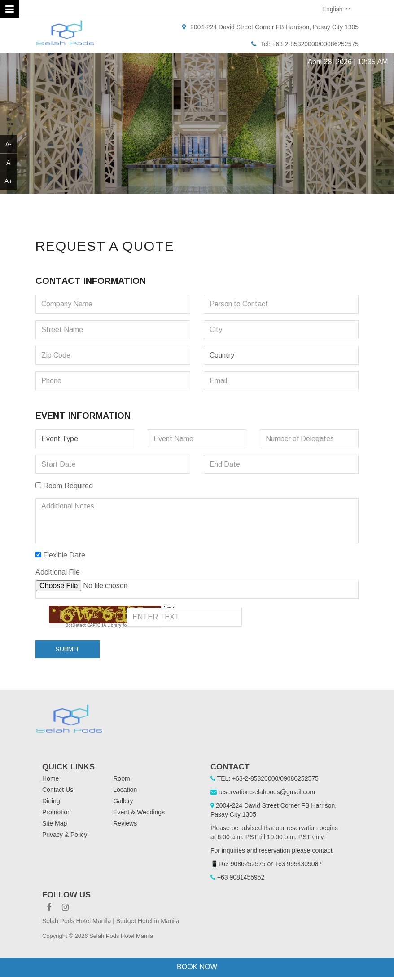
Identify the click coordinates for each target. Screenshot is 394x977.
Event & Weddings (139, 812)
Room (121, 778)
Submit (67, 649)
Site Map (54, 823)
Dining (51, 801)
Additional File (57, 572)
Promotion (56, 812)
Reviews (125, 823)
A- (8, 144)
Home (50, 778)
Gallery (123, 801)
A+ (8, 181)
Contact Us (57, 789)
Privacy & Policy (64, 834)
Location (125, 789)
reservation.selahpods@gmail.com (267, 792)
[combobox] (337, 9)
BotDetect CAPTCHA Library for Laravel (105, 625)
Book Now (197, 967)
